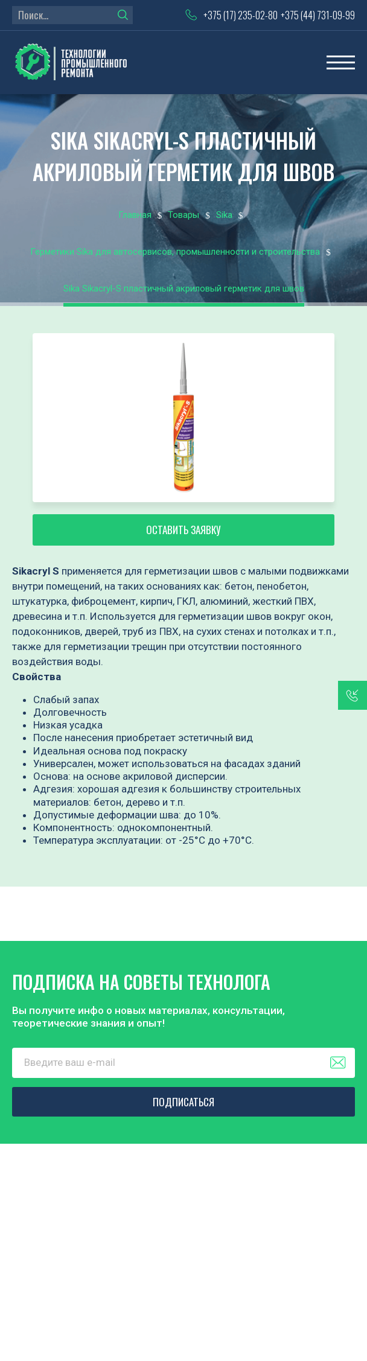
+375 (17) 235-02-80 (240, 15)
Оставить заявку (183, 529)
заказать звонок (352, 695)
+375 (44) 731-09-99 (318, 15)
